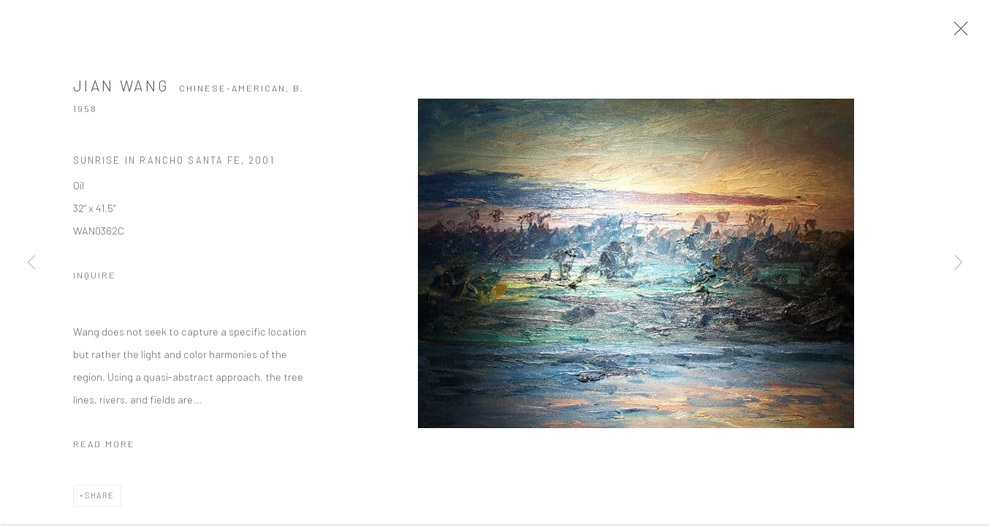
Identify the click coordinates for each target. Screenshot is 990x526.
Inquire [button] (94, 277)
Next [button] (958, 263)
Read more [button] (104, 445)
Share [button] (100, 497)
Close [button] (957, 33)
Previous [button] (31, 263)
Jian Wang (121, 87)
